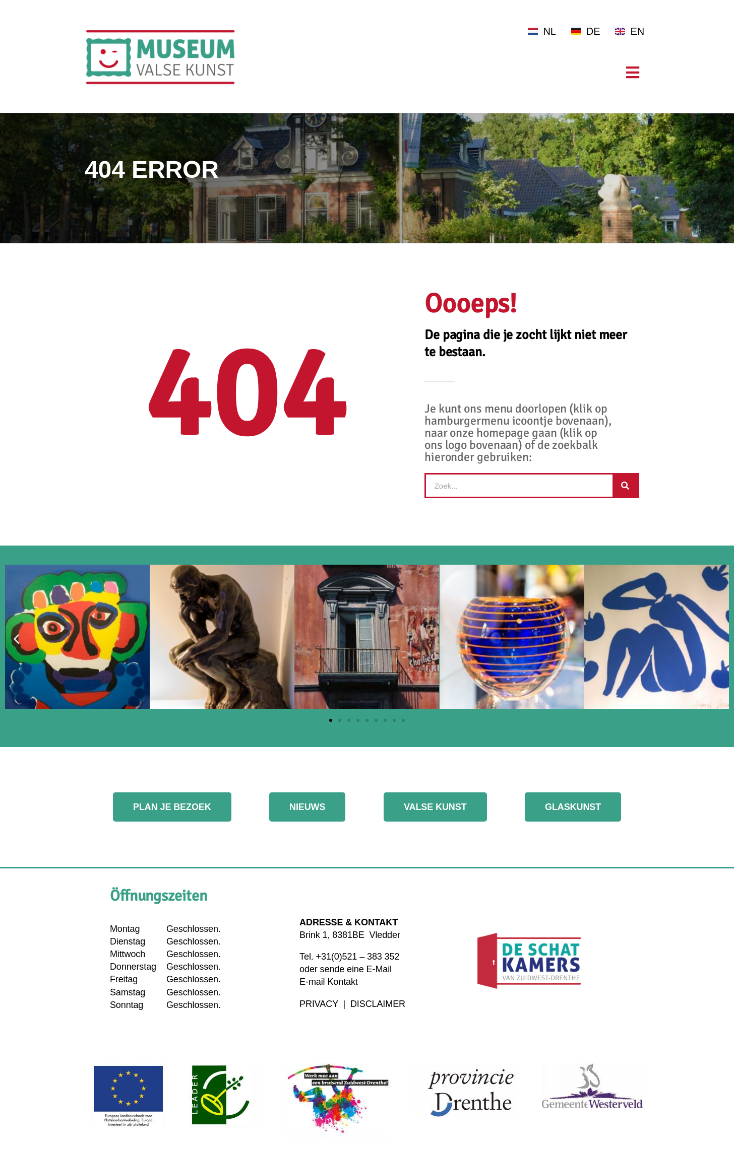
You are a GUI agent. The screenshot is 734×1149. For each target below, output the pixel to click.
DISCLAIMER (377, 1004)
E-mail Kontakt (328, 982)
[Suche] (625, 486)
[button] (16, 638)
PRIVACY (320, 1004)
